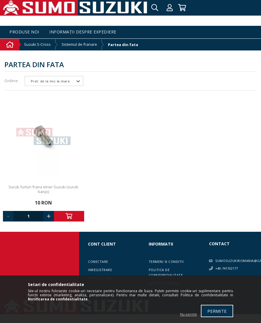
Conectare (98, 261)
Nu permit (188, 314)
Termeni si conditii (166, 261)
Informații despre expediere (82, 32)
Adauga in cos (69, 216)
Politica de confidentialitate (166, 272)
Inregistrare (100, 270)
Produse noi (24, 32)
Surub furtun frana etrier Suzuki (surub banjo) (43, 189)
